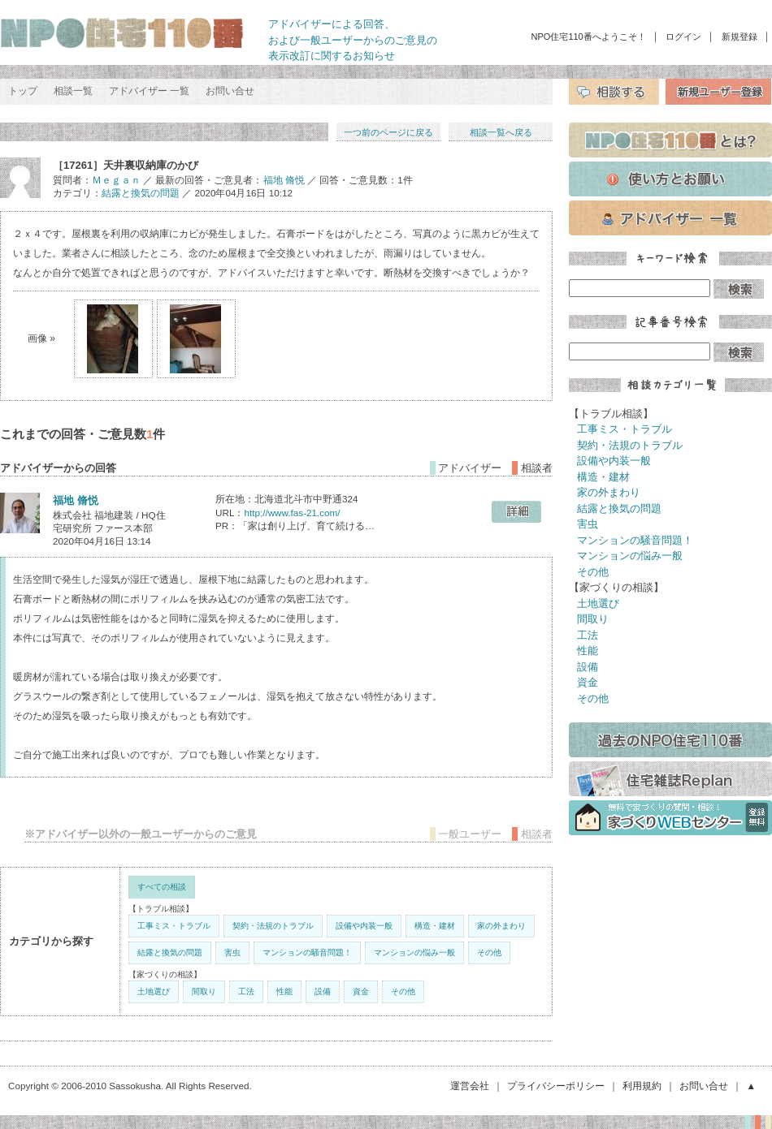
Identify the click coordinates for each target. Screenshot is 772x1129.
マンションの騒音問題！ (307, 952)
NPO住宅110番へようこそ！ (588, 36)
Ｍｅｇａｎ (116, 180)
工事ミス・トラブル (173, 925)
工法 (246, 991)
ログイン (683, 36)
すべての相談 (161, 886)
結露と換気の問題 (141, 192)
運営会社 (469, 1085)
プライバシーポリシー (556, 1085)
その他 (489, 952)
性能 (284, 991)
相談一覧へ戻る (501, 132)
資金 (361, 991)
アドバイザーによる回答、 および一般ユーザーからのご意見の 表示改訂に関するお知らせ (352, 40)
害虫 (232, 952)
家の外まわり (501, 925)
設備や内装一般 (364, 925)
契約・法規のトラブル (273, 925)
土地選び (153, 991)
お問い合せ (230, 91)
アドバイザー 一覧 (149, 91)
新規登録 (739, 36)
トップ (22, 91)
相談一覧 (73, 91)
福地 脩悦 (284, 180)
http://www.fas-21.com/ (292, 512)
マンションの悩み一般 (414, 952)
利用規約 (641, 1085)
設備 (322, 991)
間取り (204, 991)
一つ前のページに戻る (388, 132)
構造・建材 (434, 925)
